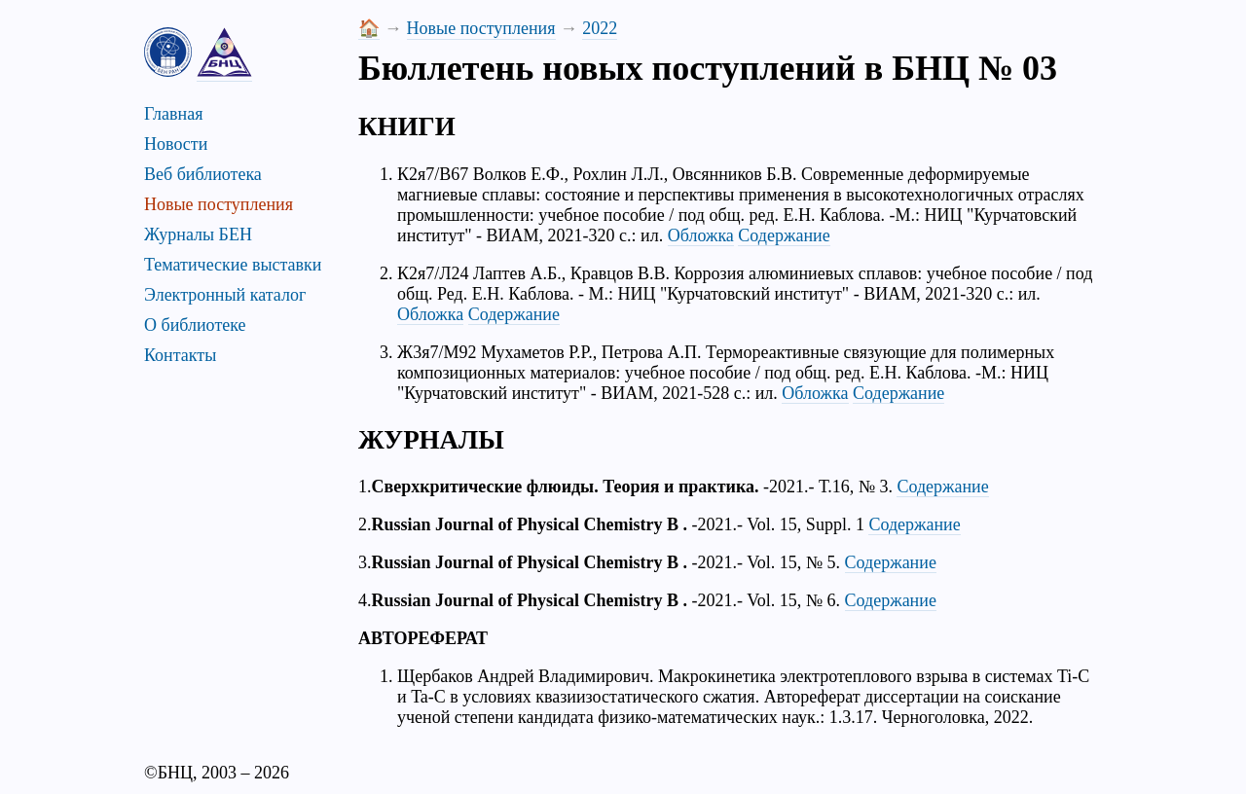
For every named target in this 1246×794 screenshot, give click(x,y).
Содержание (783, 235)
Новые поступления (218, 204)
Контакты (180, 355)
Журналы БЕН (198, 234)
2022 (599, 28)
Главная (173, 114)
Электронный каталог (225, 295)
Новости (175, 144)
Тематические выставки (232, 264)
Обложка (701, 235)
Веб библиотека (203, 174)
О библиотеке (195, 325)
